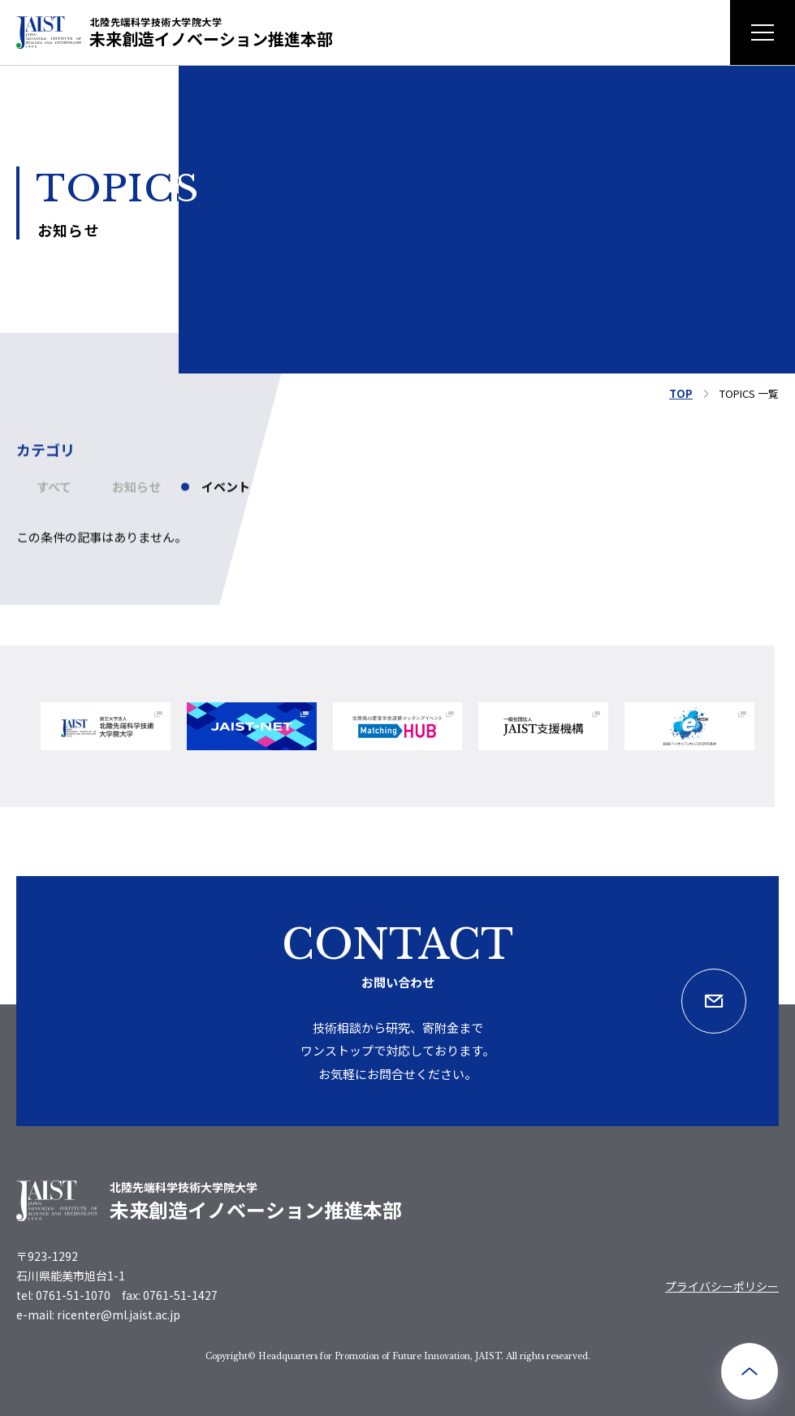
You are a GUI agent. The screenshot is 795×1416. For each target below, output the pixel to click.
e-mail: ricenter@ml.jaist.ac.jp (98, 1314)
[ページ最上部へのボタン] (749, 1371)
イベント (225, 494)
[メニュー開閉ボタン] (762, 32)
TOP (681, 393)
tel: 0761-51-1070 (63, 1295)
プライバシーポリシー (722, 1286)
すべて (54, 494)
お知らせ (136, 494)
